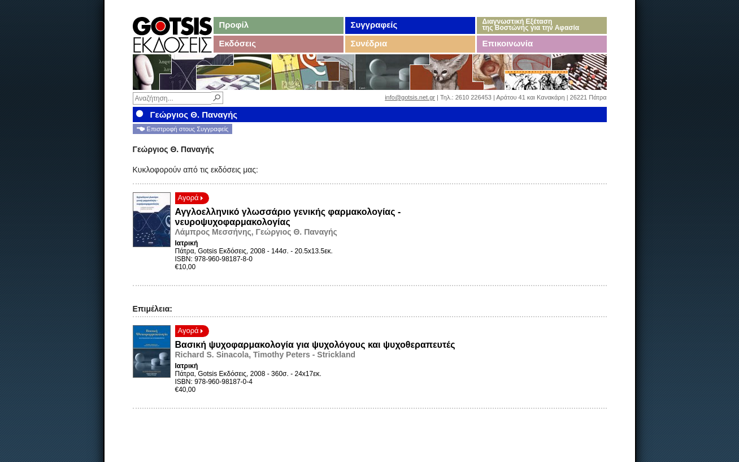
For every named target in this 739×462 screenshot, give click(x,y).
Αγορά (190, 197)
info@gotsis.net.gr (410, 97)
